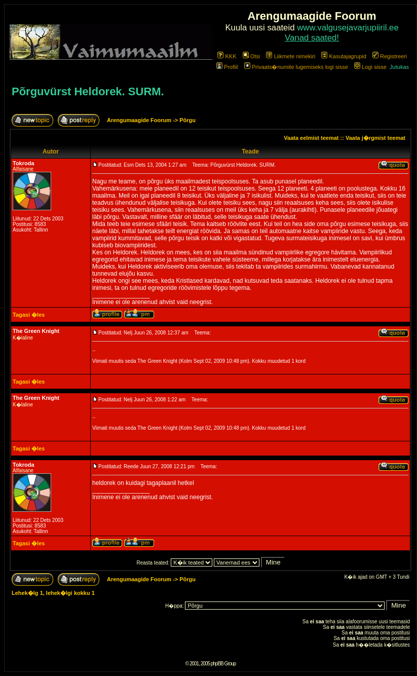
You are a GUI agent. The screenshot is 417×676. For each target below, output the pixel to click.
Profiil (227, 67)
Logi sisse (370, 67)
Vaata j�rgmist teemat (375, 138)
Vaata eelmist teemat (311, 138)
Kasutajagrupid (343, 56)
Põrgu (187, 120)
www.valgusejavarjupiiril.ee (348, 27)
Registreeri (389, 56)
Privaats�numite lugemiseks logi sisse (296, 67)
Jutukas (399, 67)
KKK (226, 56)
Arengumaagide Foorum (140, 120)
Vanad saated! (312, 38)
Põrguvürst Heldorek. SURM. (88, 91)
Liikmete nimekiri (290, 56)
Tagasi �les (29, 315)
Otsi (251, 56)
